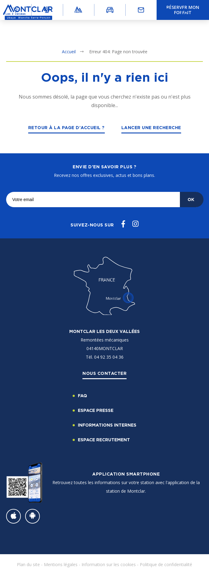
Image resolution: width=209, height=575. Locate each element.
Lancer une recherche (151, 127)
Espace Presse (95, 410)
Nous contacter (104, 373)
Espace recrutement (104, 439)
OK (191, 199)
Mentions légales (61, 564)
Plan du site (28, 564)
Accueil (69, 51)
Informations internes (107, 425)
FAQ (82, 395)
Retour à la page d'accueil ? (66, 127)
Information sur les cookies (109, 564)
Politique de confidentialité (166, 564)
